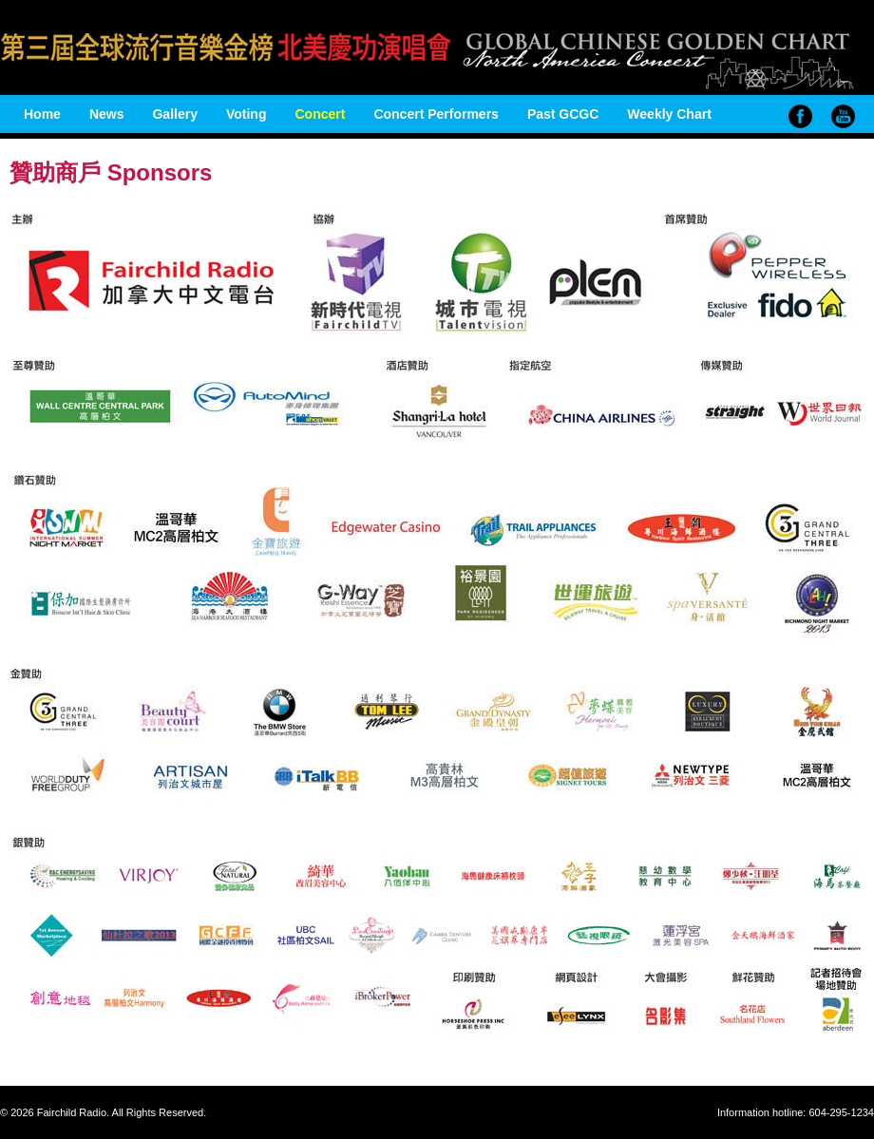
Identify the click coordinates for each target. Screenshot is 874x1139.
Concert (319, 114)
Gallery (174, 114)
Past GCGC (562, 114)
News (106, 114)
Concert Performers (436, 114)
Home (42, 114)
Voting (246, 114)
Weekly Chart (669, 114)
